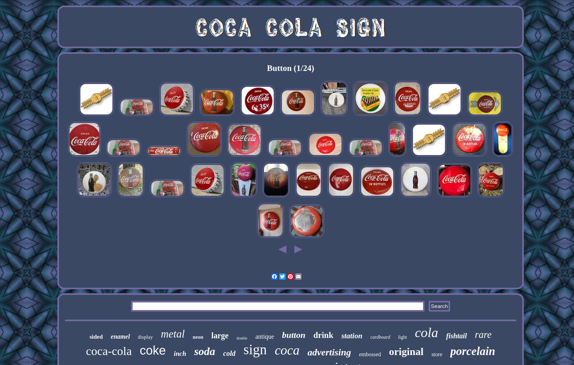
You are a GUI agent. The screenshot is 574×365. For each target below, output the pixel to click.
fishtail (456, 336)
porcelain (472, 351)
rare (483, 334)
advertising (329, 352)
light (402, 337)
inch (180, 353)
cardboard (380, 337)
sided (96, 337)
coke (153, 350)
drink (323, 335)
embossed (370, 354)
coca (287, 350)
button (294, 335)
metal (173, 334)
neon (198, 337)
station (351, 336)
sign (254, 349)
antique (264, 336)
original (406, 351)
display (145, 337)
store (436, 354)
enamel (120, 336)
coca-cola (109, 350)
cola (427, 332)
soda (204, 351)
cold (229, 353)
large (219, 335)
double (242, 338)
